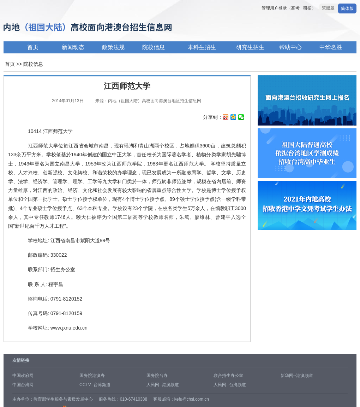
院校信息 (153, 47)
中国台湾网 (23, 384)
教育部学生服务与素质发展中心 (63, 399)
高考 (295, 8)
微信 (241, 118)
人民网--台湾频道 (230, 384)
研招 (307, 8)
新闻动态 (73, 47)
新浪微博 (225, 118)
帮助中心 (290, 47)
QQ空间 (233, 118)
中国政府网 (23, 375)
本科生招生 (202, 47)
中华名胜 (330, 47)
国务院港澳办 (92, 375)
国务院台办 (157, 375)
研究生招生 (250, 47)
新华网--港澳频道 (297, 375)
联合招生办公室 (228, 375)
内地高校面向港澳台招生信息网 (109, 28)
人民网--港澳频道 (162, 384)
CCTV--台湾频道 (94, 384)
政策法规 (113, 47)
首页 (32, 47)
